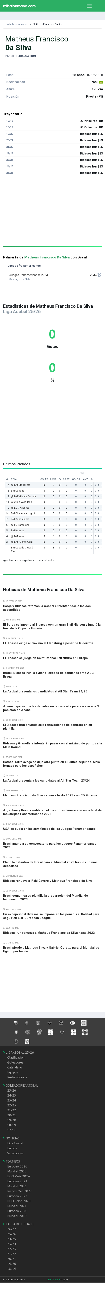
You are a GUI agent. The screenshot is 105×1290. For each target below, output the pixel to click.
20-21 (11, 1115)
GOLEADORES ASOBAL (20, 1085)
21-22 (11, 1110)
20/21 (11, 1259)
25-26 (11, 1090)
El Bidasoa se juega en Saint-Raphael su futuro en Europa (45, 658)
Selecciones (15, 1153)
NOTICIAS (11, 1138)
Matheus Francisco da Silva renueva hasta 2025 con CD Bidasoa (50, 795)
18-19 (11, 1125)
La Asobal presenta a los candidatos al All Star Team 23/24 (46, 780)
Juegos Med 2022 (19, 1191)
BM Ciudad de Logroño (24, 513)
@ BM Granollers (20, 484)
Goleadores (15, 1062)
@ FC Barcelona (20, 525)
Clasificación (16, 1057)
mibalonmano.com (17, 24)
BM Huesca (17, 530)
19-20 (11, 1120)
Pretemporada (17, 1077)
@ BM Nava (17, 536)
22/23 (11, 1249)
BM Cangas (17, 490)
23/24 (11, 1244)
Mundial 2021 (17, 1206)
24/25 (11, 1239)
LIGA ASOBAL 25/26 (18, 1052)
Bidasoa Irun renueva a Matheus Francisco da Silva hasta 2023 (49, 933)
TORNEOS (11, 1161)
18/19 (11, 1268)
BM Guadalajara (20, 519)
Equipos (12, 1072)
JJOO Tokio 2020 (19, 1201)
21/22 (11, 1254)
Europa (12, 1148)
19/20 (11, 1264)
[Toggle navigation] (89, 6)
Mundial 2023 (17, 1186)
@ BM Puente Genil (22, 541)
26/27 (11, 1229)
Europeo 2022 (17, 1196)
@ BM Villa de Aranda (23, 496)
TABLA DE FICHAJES (18, 1224)
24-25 (11, 1095)
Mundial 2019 (17, 1216)
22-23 (11, 1105)
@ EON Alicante (20, 507)
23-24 (11, 1100)
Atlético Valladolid (21, 502)
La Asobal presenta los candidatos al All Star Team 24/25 (45, 691)
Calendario (14, 1067)
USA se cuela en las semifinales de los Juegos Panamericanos (49, 829)
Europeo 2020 (17, 1211)
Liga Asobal (15, 1143)
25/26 (11, 1234)
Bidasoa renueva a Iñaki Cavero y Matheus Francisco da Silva (48, 881)
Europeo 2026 (17, 1166)
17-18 (11, 1130)
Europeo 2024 (17, 1181)
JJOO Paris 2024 (18, 1176)
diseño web (54, 1279)
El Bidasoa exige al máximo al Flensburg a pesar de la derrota (48, 643)
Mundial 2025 (17, 1171)
